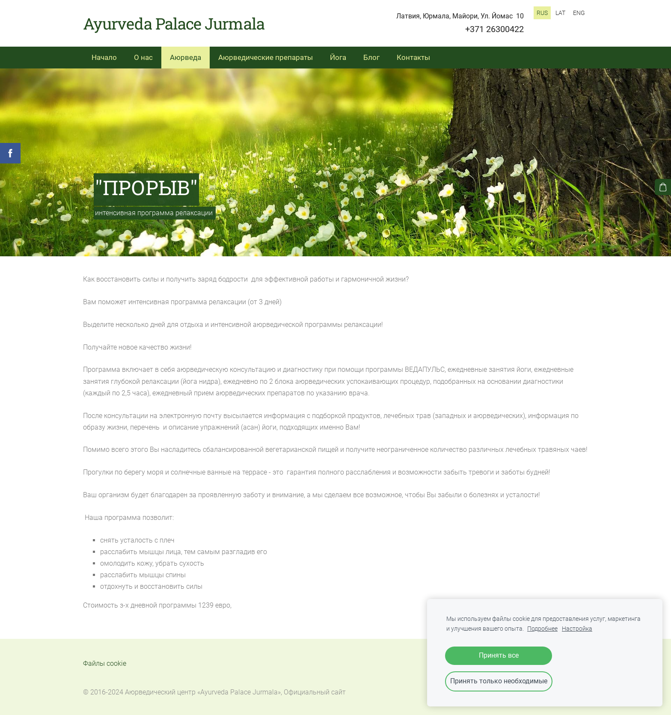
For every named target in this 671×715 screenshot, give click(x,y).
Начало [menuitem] (104, 57)
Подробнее (542, 628)
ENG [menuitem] (579, 12)
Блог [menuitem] (371, 57)
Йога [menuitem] (338, 57)
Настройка (577, 628)
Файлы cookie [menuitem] (104, 663)
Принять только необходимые (498, 681)
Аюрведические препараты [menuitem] (265, 57)
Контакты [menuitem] (413, 57)
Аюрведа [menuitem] (185, 57)
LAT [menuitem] (560, 12)
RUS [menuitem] (542, 12)
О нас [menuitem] (143, 57)
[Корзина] (663, 187)
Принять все (499, 655)
